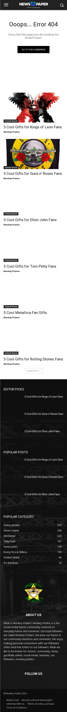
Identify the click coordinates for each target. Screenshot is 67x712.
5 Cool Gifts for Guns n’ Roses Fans (33, 173)
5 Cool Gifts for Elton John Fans (30, 220)
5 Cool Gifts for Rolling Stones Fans (33, 359)
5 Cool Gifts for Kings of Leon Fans (33, 127)
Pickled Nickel (11, 121)
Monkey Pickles (12, 131)
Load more (33, 370)
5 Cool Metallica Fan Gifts (25, 313)
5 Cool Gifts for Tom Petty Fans (30, 266)
